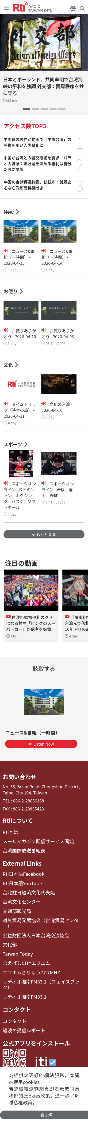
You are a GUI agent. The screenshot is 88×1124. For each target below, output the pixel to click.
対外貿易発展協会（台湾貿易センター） (41, 923)
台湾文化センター (22, 902)
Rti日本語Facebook (23, 874)
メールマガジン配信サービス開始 (38, 841)
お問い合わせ (19, 776)
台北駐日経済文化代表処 (29, 892)
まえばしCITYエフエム (26, 963)
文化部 (10, 944)
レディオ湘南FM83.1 (24, 997)
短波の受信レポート (24, 1030)
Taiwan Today (18, 954)
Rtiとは (10, 832)
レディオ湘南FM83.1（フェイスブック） (41, 984)
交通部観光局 (17, 911)
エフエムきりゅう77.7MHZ (31, 972)
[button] (26, 109)
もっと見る (44, 534)
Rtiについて (18, 820)
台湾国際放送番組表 (24, 850)
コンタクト (17, 1009)
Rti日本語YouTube (22, 883)
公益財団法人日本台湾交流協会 (36, 935)
